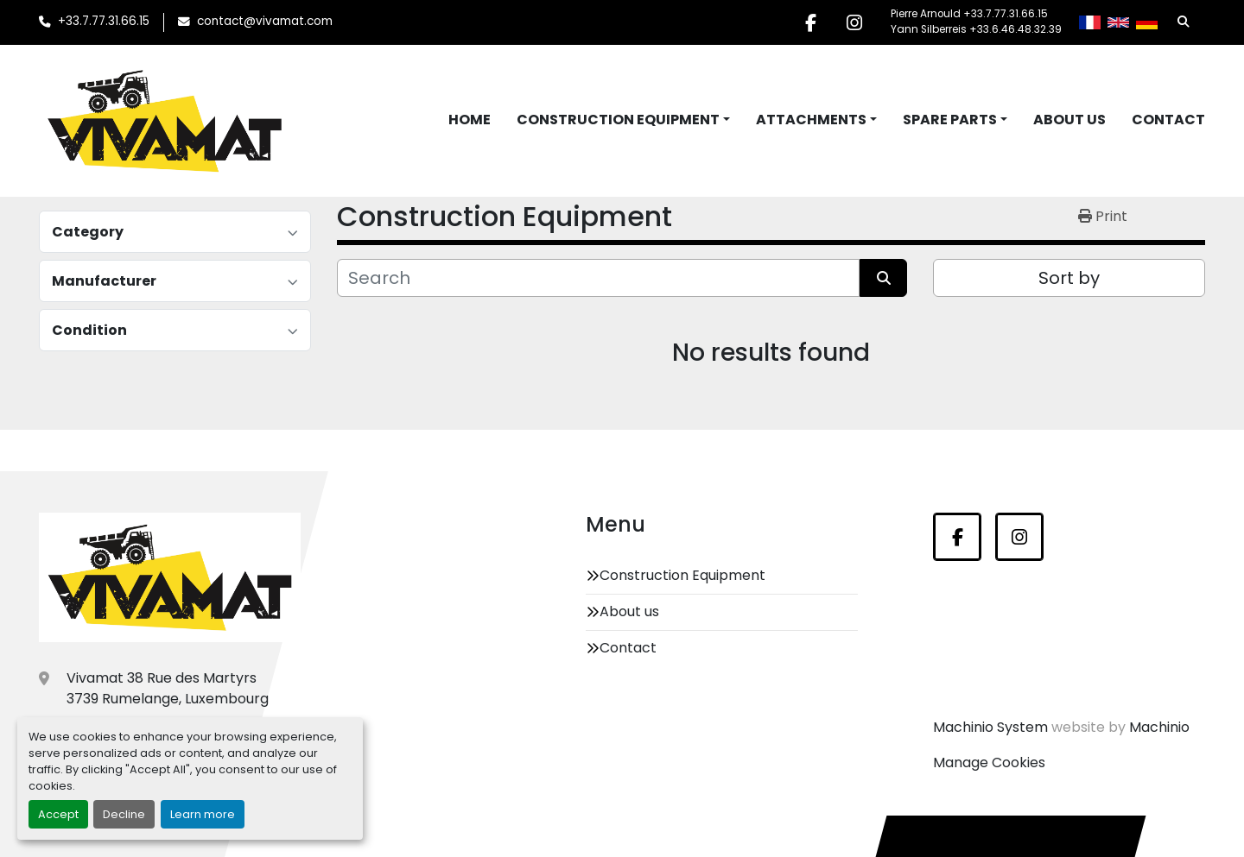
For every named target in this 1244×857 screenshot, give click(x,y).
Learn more (202, 814)
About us (1069, 119)
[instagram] (854, 22)
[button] (623, 120)
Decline (124, 814)
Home (469, 119)
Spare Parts (950, 119)
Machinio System (990, 727)
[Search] (598, 278)
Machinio (1159, 727)
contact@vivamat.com (265, 21)
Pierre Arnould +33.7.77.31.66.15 (969, 14)
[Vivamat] (170, 577)
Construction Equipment (618, 119)
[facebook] (810, 22)
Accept (58, 814)
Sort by (1069, 278)
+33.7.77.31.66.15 (103, 21)
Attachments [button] (811, 119)
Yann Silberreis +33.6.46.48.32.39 (976, 29)
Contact (1168, 119)
